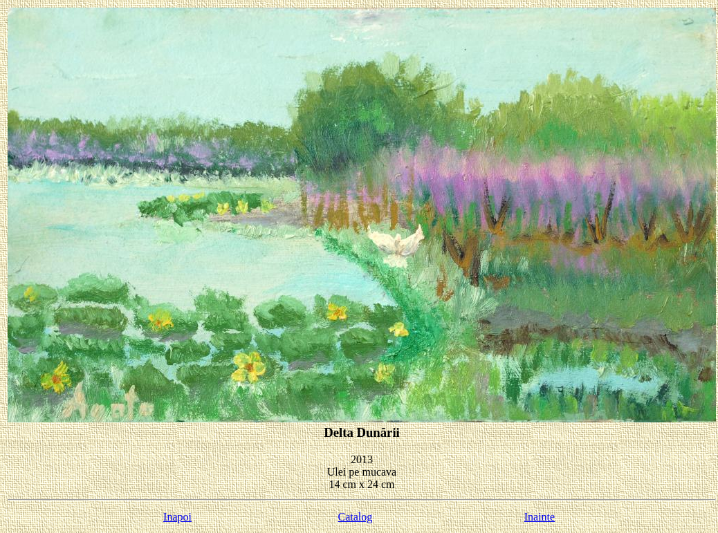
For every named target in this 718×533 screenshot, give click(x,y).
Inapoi (177, 517)
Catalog (355, 517)
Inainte (539, 517)
